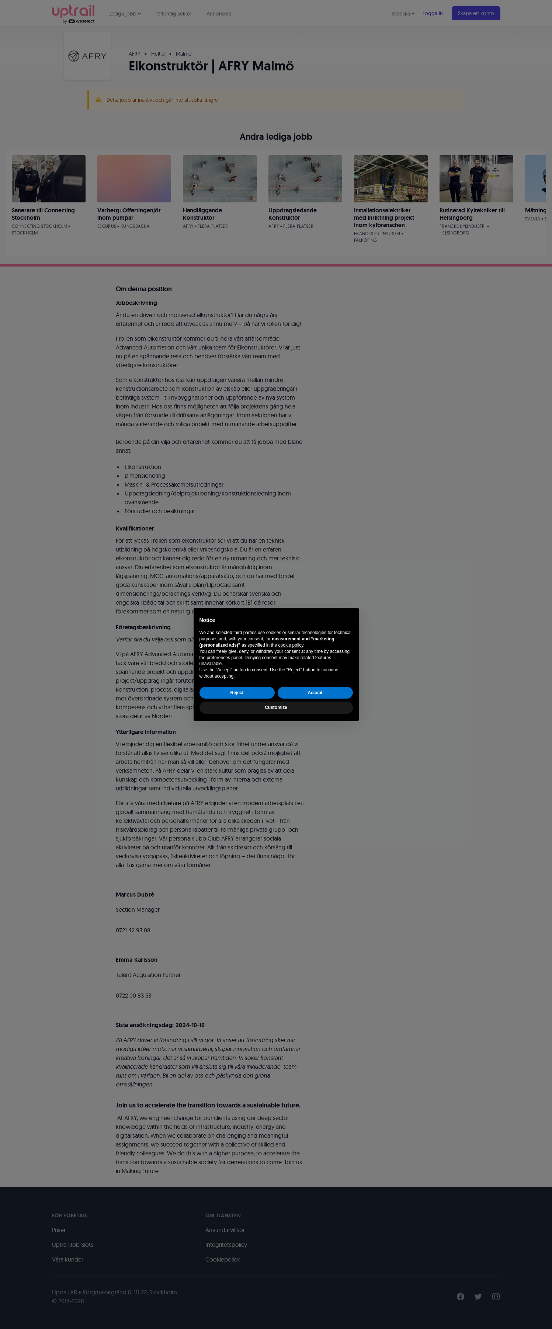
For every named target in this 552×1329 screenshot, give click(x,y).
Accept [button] (315, 692)
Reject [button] (236, 692)
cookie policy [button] (290, 645)
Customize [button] (276, 707)
